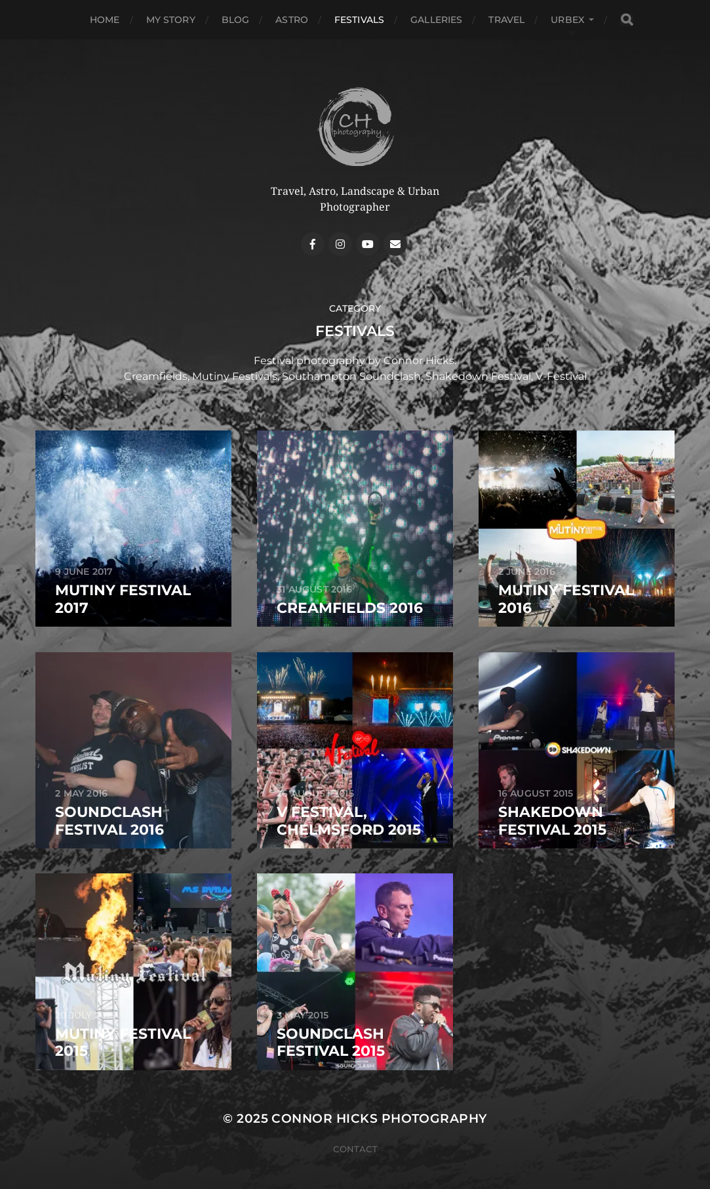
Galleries (436, 20)
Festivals (359, 20)
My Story (170, 20)
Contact (355, 1149)
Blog (236, 20)
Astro (291, 20)
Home (105, 20)
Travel (506, 20)
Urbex (567, 20)
